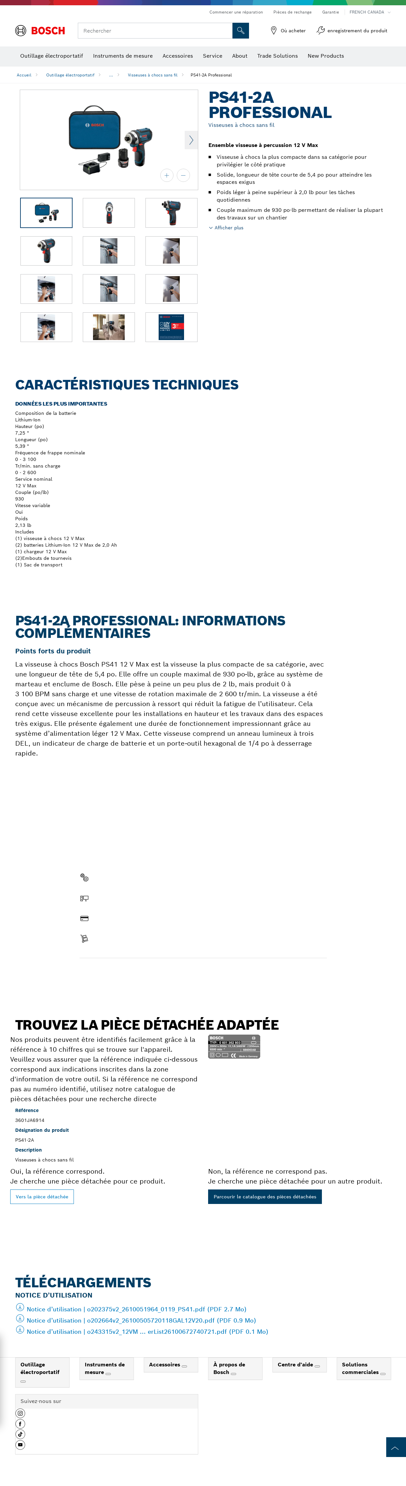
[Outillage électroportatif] (23, 1382)
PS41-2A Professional (211, 74)
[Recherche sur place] (241, 31)
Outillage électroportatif (70, 74)
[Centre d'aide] (317, 1366)
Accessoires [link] (165, 1364)
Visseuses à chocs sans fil (152, 74)
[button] (20, 1416)
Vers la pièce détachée (42, 1197)
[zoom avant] (166, 175)
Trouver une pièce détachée (117, 972)
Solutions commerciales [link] (361, 1368)
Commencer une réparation (236, 12)
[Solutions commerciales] (383, 1374)
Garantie (330, 12)
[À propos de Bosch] (233, 1374)
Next (191, 140)
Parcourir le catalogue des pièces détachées (265, 1197)
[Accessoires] (184, 1366)
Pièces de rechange (292, 12)
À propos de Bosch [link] (229, 1368)
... (111, 74)
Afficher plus (229, 228)
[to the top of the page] (396, 1447)
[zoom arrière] (183, 175)
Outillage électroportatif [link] (39, 1368)
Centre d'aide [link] (296, 1364)
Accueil (24, 74)
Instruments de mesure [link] (105, 1368)
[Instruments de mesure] (108, 1374)
